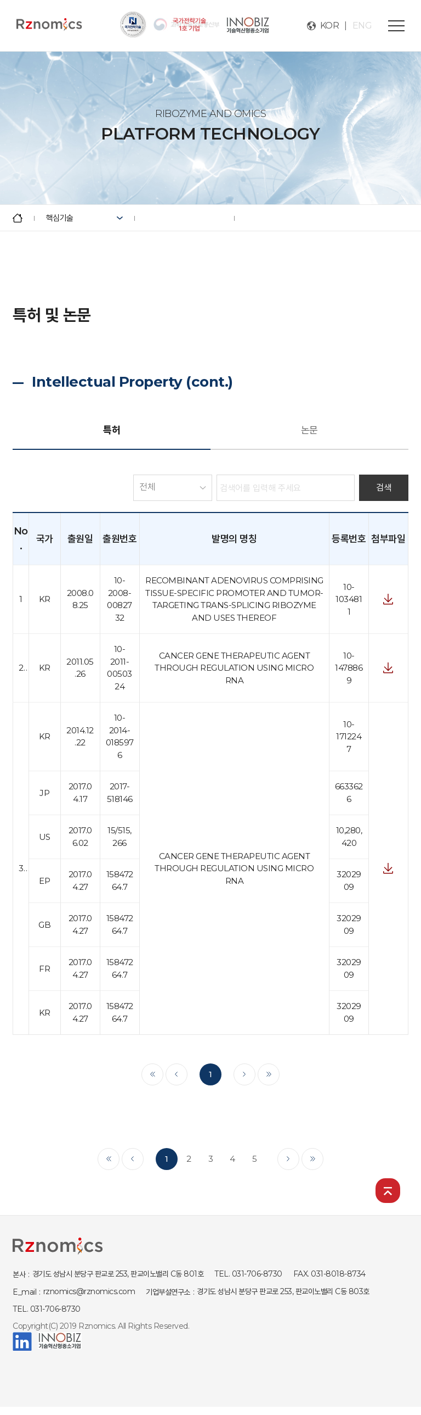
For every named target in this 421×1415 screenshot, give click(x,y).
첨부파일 (388, 599)
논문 (309, 430)
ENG (362, 25)
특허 (111, 430)
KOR (329, 25)
